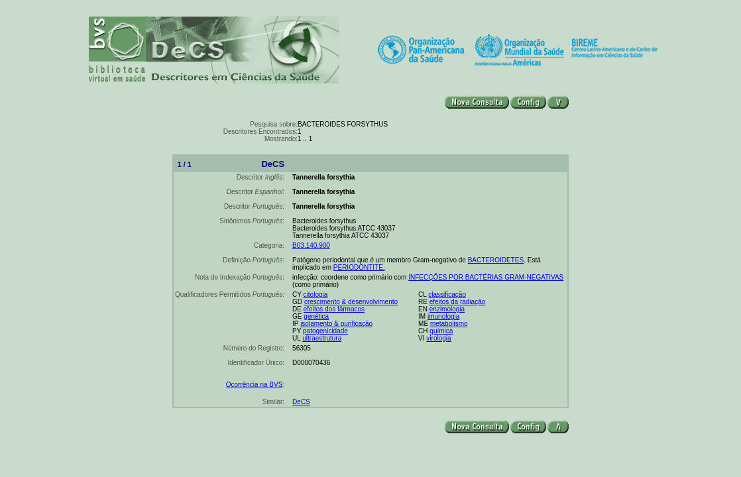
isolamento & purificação (336, 323)
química (441, 331)
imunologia (443, 316)
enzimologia (447, 309)
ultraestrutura (321, 338)
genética (316, 316)
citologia (316, 294)
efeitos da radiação (457, 301)
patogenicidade (325, 331)
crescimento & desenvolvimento (351, 301)
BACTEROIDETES (496, 260)
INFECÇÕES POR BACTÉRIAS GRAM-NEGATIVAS (485, 277)
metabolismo (449, 323)
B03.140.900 (311, 245)
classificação (447, 294)
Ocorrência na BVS (254, 384)
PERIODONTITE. (359, 267)
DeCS (301, 401)
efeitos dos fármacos (334, 309)
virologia (438, 338)
